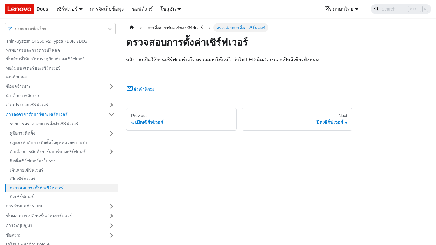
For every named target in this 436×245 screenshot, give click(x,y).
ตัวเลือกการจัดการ (23, 95)
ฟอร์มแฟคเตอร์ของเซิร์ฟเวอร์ (33, 68)
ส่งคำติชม (140, 89)
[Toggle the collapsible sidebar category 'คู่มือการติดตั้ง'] (111, 133)
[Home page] (131, 27)
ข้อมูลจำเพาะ (18, 86)
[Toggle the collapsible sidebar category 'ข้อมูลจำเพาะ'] (111, 86)
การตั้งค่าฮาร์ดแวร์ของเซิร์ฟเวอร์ (37, 114)
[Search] (401, 9)
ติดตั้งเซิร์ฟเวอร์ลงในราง (33, 160)
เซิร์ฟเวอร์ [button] (67, 8)
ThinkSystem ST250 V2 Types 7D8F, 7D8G (47, 41)
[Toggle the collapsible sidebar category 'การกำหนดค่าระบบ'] (111, 206)
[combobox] (15, 28)
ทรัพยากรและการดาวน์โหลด (33, 50)
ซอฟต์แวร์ (142, 8)
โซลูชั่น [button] (168, 8)
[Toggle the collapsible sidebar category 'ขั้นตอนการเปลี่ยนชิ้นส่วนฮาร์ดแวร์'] (111, 216)
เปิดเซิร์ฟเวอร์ (22, 178)
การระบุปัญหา (19, 225)
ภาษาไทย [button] (339, 8)
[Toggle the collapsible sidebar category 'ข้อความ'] (111, 235)
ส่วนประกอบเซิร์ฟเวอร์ (27, 104)
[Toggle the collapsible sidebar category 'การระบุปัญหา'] (111, 225)
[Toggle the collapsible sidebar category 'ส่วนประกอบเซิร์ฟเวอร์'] (111, 105)
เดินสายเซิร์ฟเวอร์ (26, 170)
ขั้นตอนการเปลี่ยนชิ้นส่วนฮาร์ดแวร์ (39, 215)
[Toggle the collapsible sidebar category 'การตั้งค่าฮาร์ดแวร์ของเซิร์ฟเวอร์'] (111, 114)
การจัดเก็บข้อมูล (107, 8)
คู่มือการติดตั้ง (22, 133)
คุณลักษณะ (16, 76)
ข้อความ (14, 235)
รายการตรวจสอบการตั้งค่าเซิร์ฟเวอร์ (44, 123)
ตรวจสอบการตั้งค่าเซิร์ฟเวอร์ (37, 187)
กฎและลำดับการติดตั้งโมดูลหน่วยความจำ (48, 142)
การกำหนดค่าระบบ (24, 206)
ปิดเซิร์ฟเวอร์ (22, 196)
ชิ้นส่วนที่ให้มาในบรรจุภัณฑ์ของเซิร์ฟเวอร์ (45, 59)
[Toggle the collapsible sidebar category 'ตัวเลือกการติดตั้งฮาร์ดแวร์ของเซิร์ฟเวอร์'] (111, 152)
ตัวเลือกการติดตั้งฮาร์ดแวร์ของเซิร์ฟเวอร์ (48, 151)
